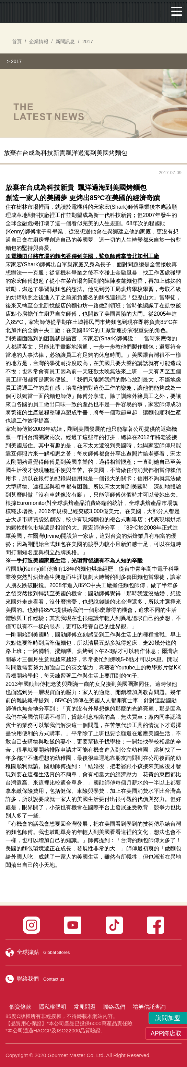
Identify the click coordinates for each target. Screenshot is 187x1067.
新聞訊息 (65, 41)
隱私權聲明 (52, 1007)
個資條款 (20, 1007)
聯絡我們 (114, 1007)
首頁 (17, 41)
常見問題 (85, 1007)
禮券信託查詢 (149, 1007)
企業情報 (38, 41)
